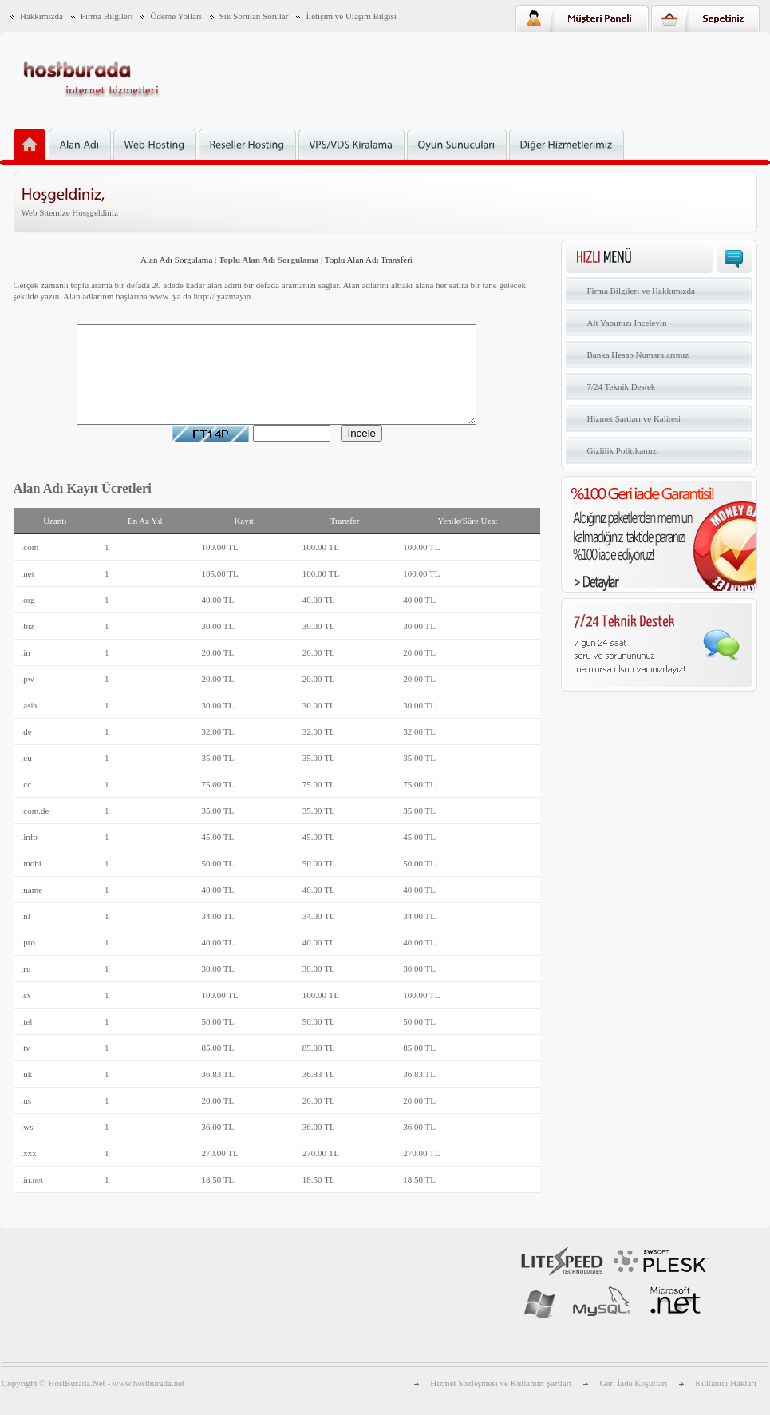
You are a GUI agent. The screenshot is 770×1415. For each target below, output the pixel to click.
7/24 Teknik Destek (621, 386)
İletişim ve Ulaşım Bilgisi (351, 16)
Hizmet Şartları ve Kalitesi (634, 418)
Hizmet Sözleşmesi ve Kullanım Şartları (500, 1402)
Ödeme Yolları (175, 16)
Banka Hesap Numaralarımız (638, 354)
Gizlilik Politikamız (622, 450)
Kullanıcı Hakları (725, 1402)
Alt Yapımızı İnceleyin (627, 322)
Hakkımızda (41, 16)
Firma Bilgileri (107, 16)
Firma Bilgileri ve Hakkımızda (641, 290)
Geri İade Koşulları (633, 1402)
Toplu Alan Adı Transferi (369, 259)
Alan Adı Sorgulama (176, 259)
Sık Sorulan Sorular (254, 16)
